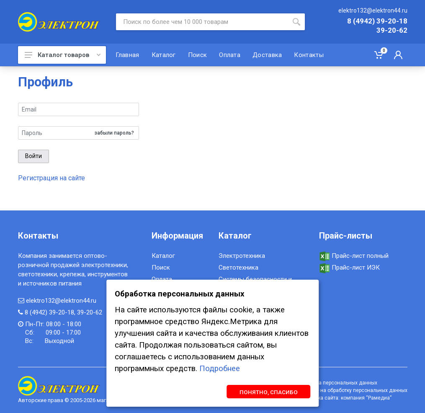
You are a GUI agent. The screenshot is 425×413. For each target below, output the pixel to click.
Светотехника (238, 267)
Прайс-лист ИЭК (349, 267)
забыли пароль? (114, 133)
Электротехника (242, 256)
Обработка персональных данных (336, 383)
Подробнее (219, 368)
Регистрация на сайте (51, 178)
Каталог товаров (62, 55)
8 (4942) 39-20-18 (377, 21)
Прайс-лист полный (354, 256)
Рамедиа (379, 398)
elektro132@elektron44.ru (372, 10)
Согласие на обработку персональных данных (351, 390)
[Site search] (202, 21)
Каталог (163, 256)
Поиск (161, 267)
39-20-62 (391, 30)
